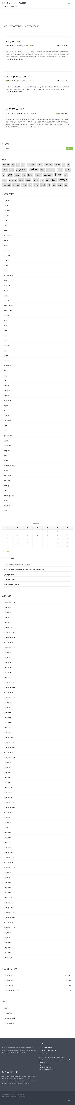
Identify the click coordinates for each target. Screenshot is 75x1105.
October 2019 (8, 692)
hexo (6, 325)
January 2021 (8, 627)
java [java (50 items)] (9, 174)
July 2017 (7, 827)
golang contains (9, 575)
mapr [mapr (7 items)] (4, 180)
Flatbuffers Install (9, 580)
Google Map (8, 310)
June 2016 (7, 882)
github (6, 295)
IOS (5, 335)
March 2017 (8, 842)
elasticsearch (8, 275)
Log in (6, 1008)
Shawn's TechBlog (12, 6)
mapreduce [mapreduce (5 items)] (12, 180)
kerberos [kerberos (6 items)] (38, 175)
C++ (5, 230)
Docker (6, 265)
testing (6, 486)
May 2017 (7, 832)
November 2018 (9, 747)
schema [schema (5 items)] (36, 185)
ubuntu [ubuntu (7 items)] (60, 185)
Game (6, 290)
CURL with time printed (11, 585)
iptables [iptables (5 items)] (67, 170)
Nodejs (6, 415)
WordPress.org (9, 1023)
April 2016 (7, 892)
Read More (9, 59)
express (6, 280)
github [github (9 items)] (5, 170)
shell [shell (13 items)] (43, 185)
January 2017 (8, 852)
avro (5, 220)
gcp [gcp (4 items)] (64, 164)
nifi (5, 410)
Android (6, 205)
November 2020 (9, 637)
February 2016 (8, 902)
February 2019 (8, 732)
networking (7, 400)
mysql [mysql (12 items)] (21, 180)
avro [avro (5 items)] (13, 164)
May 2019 (7, 717)
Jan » (8, 551)
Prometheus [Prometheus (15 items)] (51, 180)
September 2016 (9, 867)
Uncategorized (9, 496)
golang (6, 300)
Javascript (7, 345)
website (6, 501)
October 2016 (8, 862)
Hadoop (6, 315)
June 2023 (7, 607)
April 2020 (7, 672)
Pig (5, 430)
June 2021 (7, 617)
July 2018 (7, 767)
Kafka (6, 360)
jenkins (6, 355)
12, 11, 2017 (11, 113)
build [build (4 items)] (23, 164)
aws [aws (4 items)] (18, 164)
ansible (6, 215)
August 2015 (8, 932)
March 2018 (8, 787)
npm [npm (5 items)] (42, 180)
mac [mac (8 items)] (65, 175)
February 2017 (8, 847)
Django (6, 260)
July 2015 (7, 937)
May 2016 (7, 887)
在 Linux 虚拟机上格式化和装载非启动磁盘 (17, 565)
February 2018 (8, 792)
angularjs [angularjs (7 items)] (6, 165)
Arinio (25, 1097)
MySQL (6, 395)
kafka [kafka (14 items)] (30, 175)
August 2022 (8, 612)
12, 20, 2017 (11, 81)
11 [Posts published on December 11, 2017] (7, 539)
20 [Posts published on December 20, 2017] (27, 542)
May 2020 (7, 667)
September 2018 (9, 757)
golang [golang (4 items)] (11, 170)
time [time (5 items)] (54, 185)
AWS (5, 225)
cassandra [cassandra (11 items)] (31, 164)
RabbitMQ (7, 445)
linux (32, 46)
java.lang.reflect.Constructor (19, 76)
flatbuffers (7, 285)
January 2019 (8, 737)
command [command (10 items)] (48, 165)
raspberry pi (8, 450)
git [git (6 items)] (68, 165)
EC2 (5, 270)
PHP (5, 425)
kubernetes (7, 365)
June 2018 (7, 772)
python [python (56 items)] (63, 180)
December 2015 (9, 912)
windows (7, 506)
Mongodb (7, 390)
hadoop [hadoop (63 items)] (33, 169)
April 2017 (7, 837)
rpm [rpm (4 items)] (30, 185)
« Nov (4, 551)
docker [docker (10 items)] (57, 165)
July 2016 (7, 877)
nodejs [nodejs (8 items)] (36, 180)
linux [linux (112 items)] (58, 174)
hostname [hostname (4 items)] (59, 170)
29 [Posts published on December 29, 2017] (47, 546)
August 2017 (8, 822)
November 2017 (9, 807)
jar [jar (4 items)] (3, 175)
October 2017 (8, 812)
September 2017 (9, 817)
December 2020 (9, 632)
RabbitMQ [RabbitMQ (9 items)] (6, 185)
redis (5, 455)
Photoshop (7, 420)
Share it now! (18, 59)
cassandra (7, 235)
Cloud (6, 245)
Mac (36, 113)
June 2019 (7, 712)
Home (6, 13)
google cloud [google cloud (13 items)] (21, 170)
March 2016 (8, 897)
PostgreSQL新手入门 (15, 41)
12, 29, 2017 (11, 46)
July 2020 (7, 657)
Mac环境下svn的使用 (15, 109)
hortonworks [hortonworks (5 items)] (50, 170)
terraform (7, 481)
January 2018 (8, 797)
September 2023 (9, 602)
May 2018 (7, 777)
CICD (6, 240)
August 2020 (8, 652)
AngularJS (7, 210)
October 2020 (8, 642)
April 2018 (7, 782)
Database (7, 250)
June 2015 (7, 942)
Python (6, 440)
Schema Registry (9, 465)
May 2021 (7, 622)
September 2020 (9, 647)
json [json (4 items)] (24, 175)
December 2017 (9, 802)
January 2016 (8, 907)
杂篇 (5, 511)
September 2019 (9, 697)
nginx (6, 405)
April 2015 (7, 952)
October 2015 (8, 922)
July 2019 (7, 707)
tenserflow (7, 475)
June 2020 (7, 662)
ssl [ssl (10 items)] (49, 185)
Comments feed (9, 1018)
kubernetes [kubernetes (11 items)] (48, 175)
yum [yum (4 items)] (66, 185)
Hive (5, 330)
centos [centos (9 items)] (40, 165)
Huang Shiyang (14, 3)
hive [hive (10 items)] (42, 170)
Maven (6, 385)
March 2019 (8, 727)
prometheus (8, 435)
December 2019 (9, 682)
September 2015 (9, 927)
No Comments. (63, 46)
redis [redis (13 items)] (24, 185)
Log (5, 375)
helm (6, 320)
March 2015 (8, 957)
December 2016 (9, 857)
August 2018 (8, 762)
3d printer (7, 200)
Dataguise (7, 255)
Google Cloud (8, 305)
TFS (5, 491)
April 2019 (7, 722)
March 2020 (8, 677)
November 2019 (9, 687)
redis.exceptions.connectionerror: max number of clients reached (24, 570)
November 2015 (9, 917)
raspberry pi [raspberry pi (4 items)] (16, 185)
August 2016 (8, 872)
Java (32, 81)
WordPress (13, 1097)
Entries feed (8, 1013)
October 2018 (8, 752)
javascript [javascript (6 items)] (17, 175)
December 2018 (9, 742)
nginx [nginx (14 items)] (28, 180)
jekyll (6, 350)
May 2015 (7, 947)
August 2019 (8, 702)
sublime (6, 470)
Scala (6, 460)
